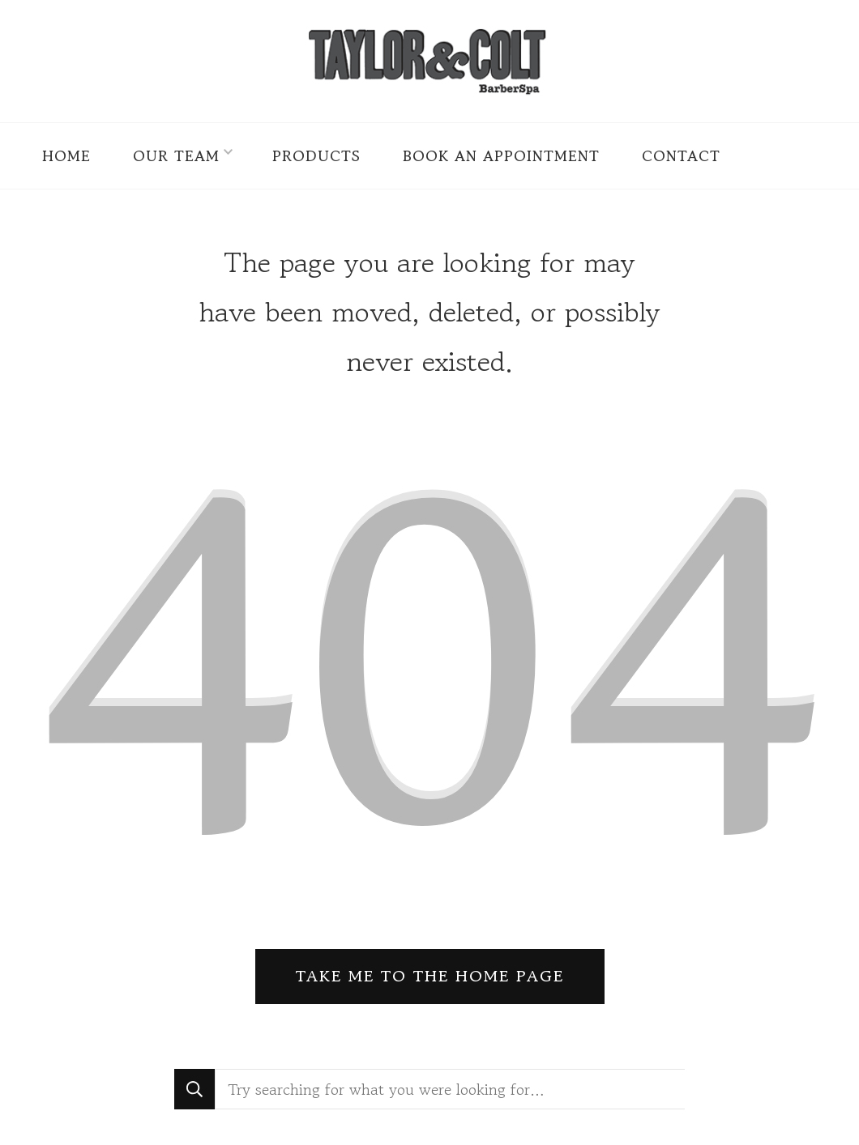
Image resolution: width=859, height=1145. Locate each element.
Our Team (176, 155)
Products (316, 155)
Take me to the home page (430, 976)
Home (66, 155)
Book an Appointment (501, 155)
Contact (681, 155)
